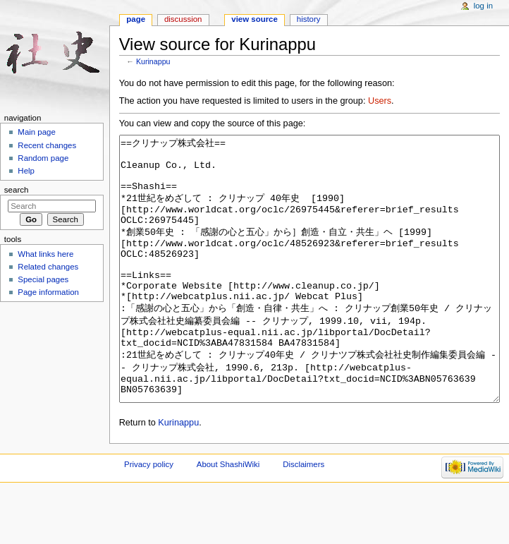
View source (254, 19)
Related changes (48, 266)
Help (26, 171)
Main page (37, 132)
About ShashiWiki (228, 517)
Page (135, 19)
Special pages (43, 279)
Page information (48, 292)
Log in (483, 5)
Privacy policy (148, 517)
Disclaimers (303, 517)
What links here (45, 254)
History (309, 19)
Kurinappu (153, 61)
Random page (43, 158)
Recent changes (47, 145)
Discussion (183, 19)
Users (379, 101)
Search (16, 190)
